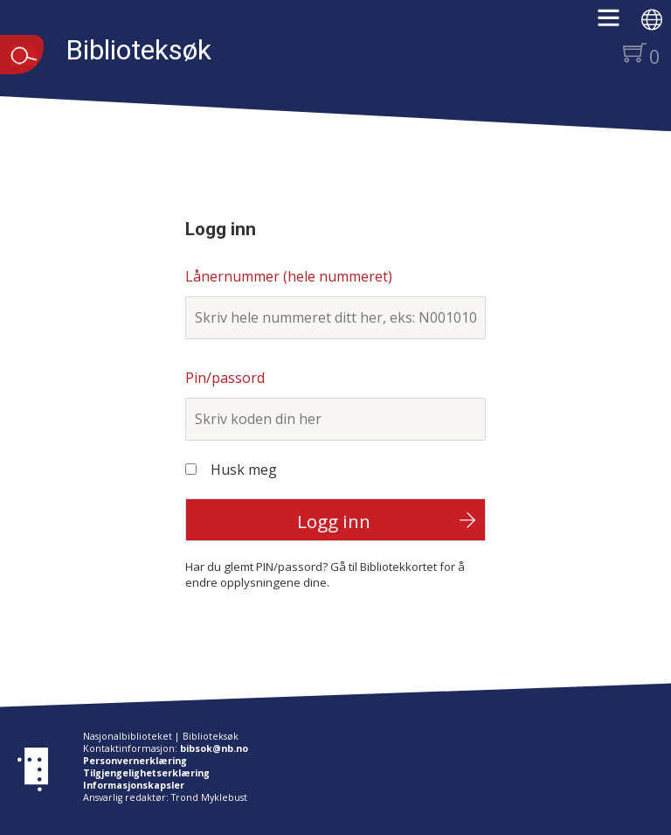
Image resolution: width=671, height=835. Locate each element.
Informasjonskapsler (133, 785)
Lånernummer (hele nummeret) (288, 276)
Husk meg (244, 469)
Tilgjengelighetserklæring (146, 773)
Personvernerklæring (135, 761)
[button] (617, 23)
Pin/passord (225, 377)
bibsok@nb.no (214, 748)
